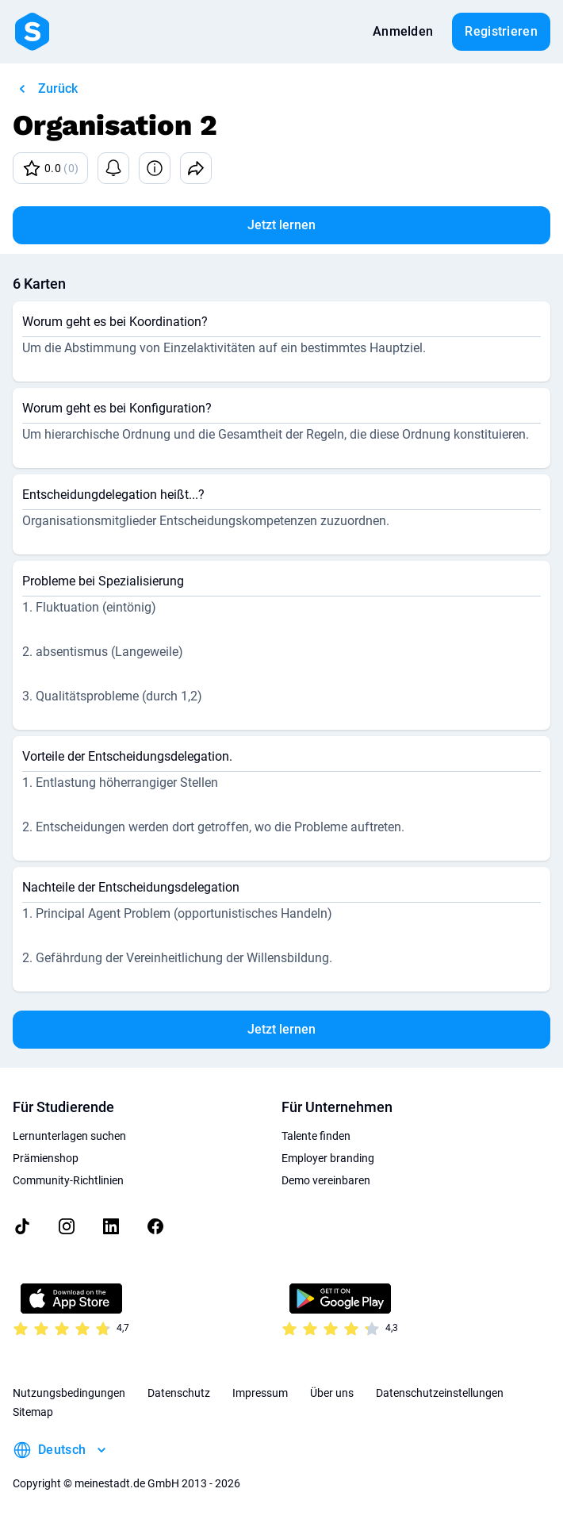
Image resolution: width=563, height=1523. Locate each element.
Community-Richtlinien (68, 1180)
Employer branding (328, 1158)
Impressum (260, 1393)
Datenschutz (178, 1393)
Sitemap (33, 1412)
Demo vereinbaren (326, 1180)
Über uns (332, 1393)
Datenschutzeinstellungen (440, 1393)
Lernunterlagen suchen (69, 1136)
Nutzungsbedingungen (69, 1393)
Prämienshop (46, 1158)
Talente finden (316, 1136)
